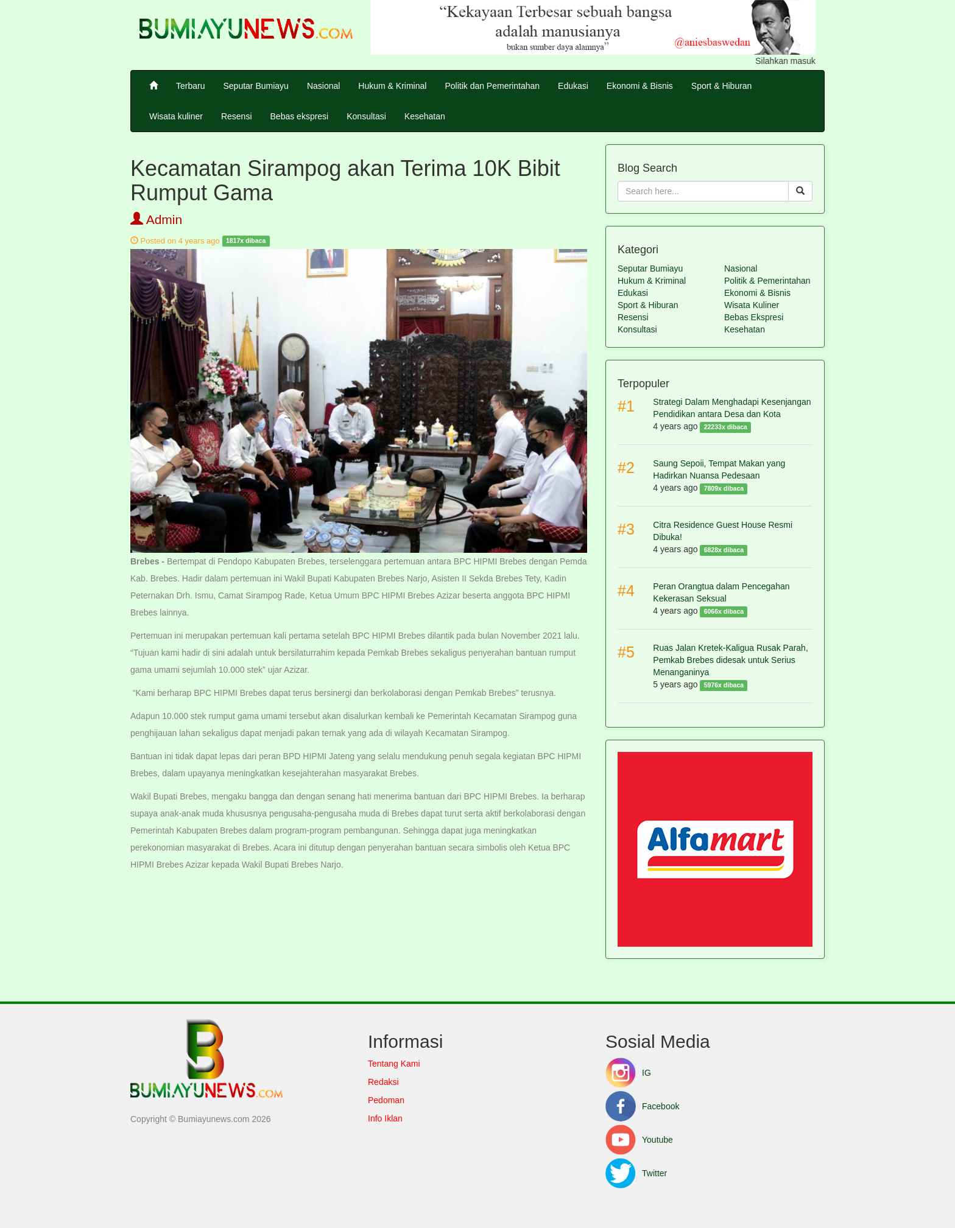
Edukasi (573, 86)
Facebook (642, 1106)
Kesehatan (424, 116)
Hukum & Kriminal (392, 86)
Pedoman (386, 1100)
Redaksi (383, 1082)
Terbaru (190, 86)
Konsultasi (366, 116)
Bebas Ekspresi (753, 317)
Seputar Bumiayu (255, 86)
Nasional (323, 86)
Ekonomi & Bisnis (640, 86)
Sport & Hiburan (721, 86)
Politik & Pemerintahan (767, 281)
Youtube (639, 1139)
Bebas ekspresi (299, 116)
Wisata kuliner (176, 116)
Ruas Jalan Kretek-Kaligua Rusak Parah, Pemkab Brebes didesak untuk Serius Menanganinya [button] (730, 660)
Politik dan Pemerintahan (492, 86)
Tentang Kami (394, 1063)
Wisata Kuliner (751, 305)
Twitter (636, 1173)
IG (628, 1073)
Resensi (236, 116)
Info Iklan (385, 1118)
